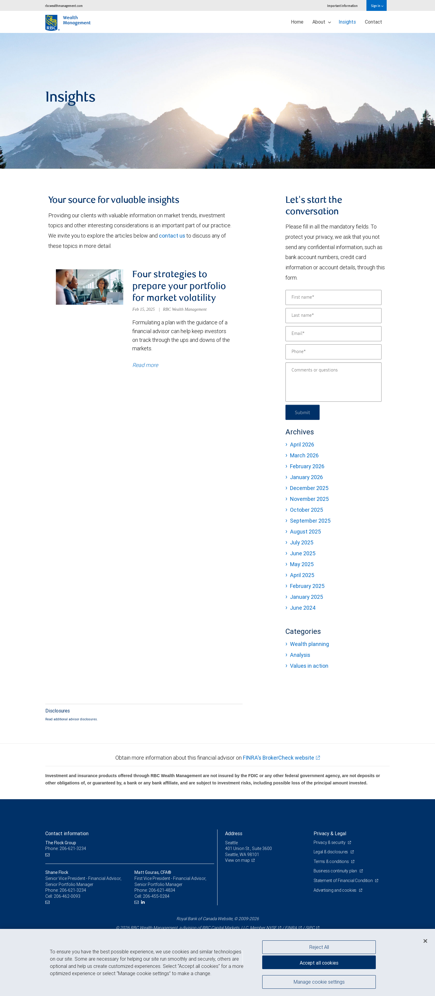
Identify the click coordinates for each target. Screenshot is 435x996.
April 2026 (302, 444)
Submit (302, 412)
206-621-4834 (162, 890)
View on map (237, 860)
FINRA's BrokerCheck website (278, 757)
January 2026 (306, 477)
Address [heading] (233, 833)
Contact (373, 22)
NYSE (271, 927)
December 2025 (309, 488)
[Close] (425, 941)
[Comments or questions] (333, 382)
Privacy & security (330, 842)
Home (297, 22)
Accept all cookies (319, 963)
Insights (347, 22)
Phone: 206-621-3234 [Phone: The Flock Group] (65, 848)
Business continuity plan (336, 871)
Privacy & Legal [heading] (330, 833)
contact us (172, 235)
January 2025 (306, 596)
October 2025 (306, 509)
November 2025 (309, 498)
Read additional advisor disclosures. (71, 719)
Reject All (319, 947)
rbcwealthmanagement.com (64, 6)
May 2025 (302, 564)
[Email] (333, 333)
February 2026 (307, 466)
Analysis (300, 654)
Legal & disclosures (331, 852)
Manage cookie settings (319, 982)
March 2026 (304, 455)
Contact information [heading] (67, 833)
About (321, 22)
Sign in (377, 6)
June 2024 (303, 607)
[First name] (333, 297)
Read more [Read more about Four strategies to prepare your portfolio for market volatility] (145, 365)
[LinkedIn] (143, 902)
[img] (217, 101)
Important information (342, 6)
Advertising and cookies (335, 890)
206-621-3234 (73, 890)
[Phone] (333, 351)
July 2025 (301, 542)
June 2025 (302, 553)
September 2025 (310, 520)
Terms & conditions (332, 861)
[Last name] (333, 315)
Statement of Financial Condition (344, 880)
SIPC (309, 927)
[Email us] (48, 855)
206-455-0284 (156, 896)
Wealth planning (309, 644)
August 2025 (305, 531)
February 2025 (307, 585)
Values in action (309, 665)
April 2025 (302, 575)
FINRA (291, 927)
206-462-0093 (67, 896)
